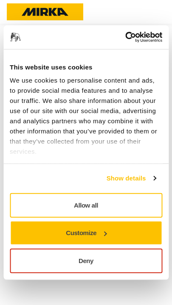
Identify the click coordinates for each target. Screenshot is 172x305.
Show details (126, 178)
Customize (86, 232)
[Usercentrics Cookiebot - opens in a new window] (125, 37)
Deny (86, 260)
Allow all (86, 204)
